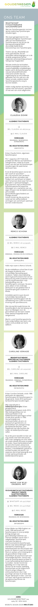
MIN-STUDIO (28, 605)
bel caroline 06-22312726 (19, 368)
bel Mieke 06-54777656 (19, 506)
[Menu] (34, 3)
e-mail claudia (19, 134)
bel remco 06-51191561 (19, 243)
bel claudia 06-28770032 (19, 128)
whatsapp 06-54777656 (19, 501)
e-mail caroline (19, 373)
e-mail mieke (19, 510)
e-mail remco (19, 247)
